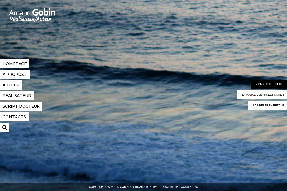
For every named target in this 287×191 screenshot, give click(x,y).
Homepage (15, 63)
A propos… (15, 74)
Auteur (11, 85)
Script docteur (21, 106)
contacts (14, 116)
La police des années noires (263, 94)
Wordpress (189, 186)
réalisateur (17, 95)
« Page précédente (270, 84)
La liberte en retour (268, 105)
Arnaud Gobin (51, 18)
